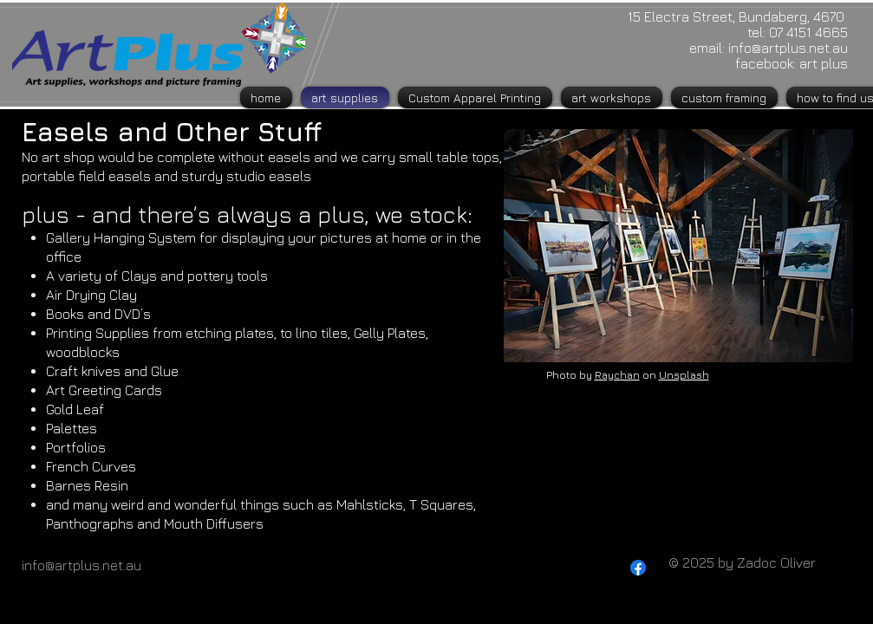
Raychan (617, 374)
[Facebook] (638, 567)
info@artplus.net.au (788, 47)
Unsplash (684, 374)
